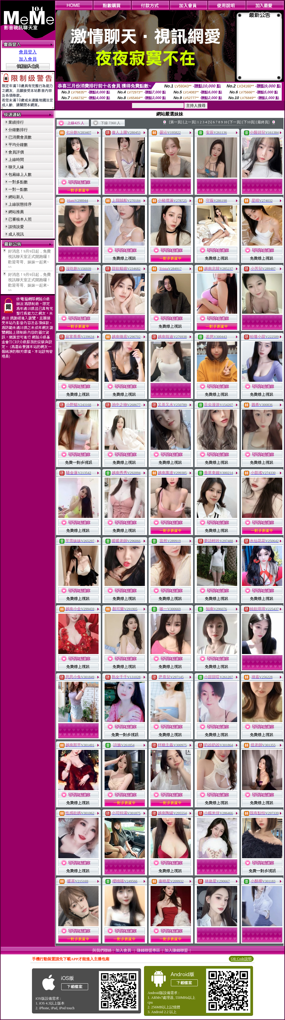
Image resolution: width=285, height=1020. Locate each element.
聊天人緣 (16, 167)
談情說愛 (16, 226)
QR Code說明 (241, 959)
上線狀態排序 (20, 204)
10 (225, 122)
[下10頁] (248, 122)
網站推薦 (16, 212)
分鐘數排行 (18, 129)
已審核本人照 (20, 219)
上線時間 (16, 159)
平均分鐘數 (18, 144)
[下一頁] (234, 122)
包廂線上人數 (20, 174)
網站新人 (16, 197)
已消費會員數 (20, 137)
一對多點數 (18, 182)
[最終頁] (262, 122)
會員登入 (28, 52)
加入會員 (28, 59)
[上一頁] (189, 122)
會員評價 (16, 152)
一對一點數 (18, 189)
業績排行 (16, 122)
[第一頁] (175, 122)
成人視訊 (16, 234)
